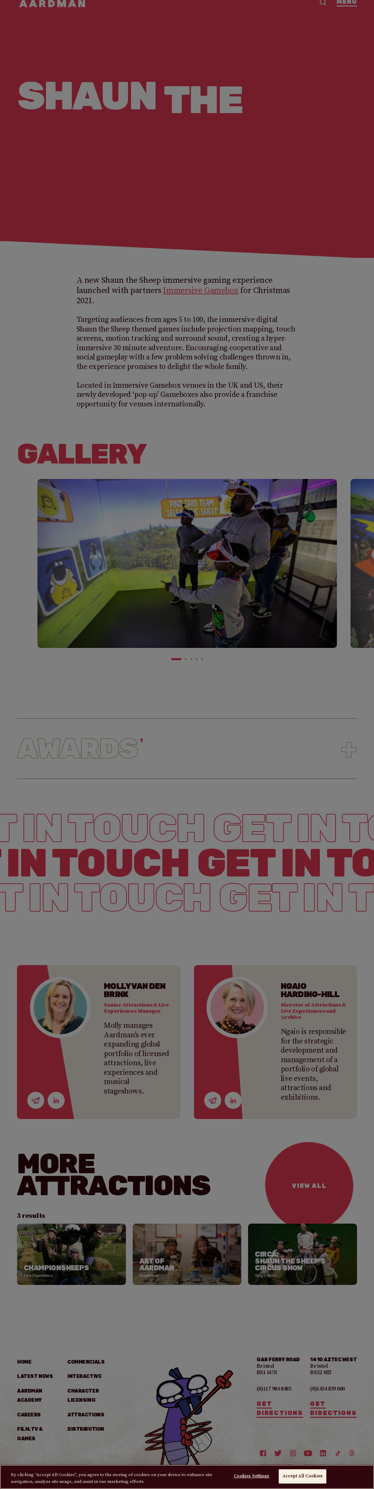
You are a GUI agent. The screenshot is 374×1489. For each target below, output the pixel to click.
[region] (187, 1477)
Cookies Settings (252, 1476)
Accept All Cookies (302, 1476)
